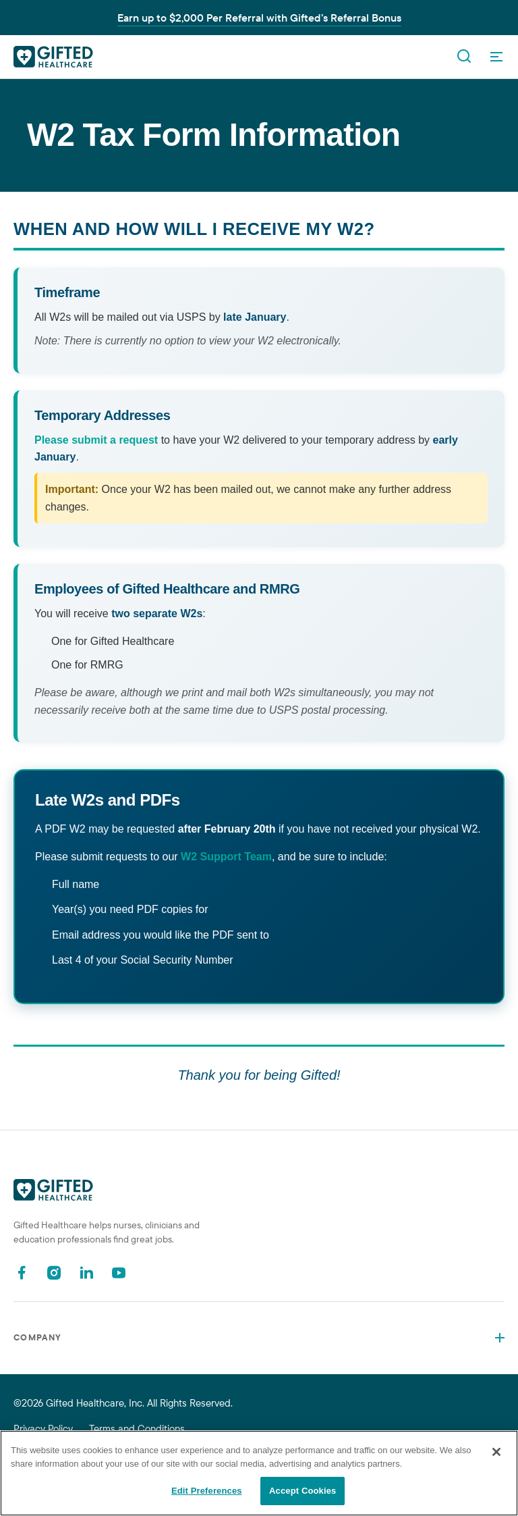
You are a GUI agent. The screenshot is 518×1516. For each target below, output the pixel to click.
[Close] (496, 1452)
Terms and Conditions (137, 1428)
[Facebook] (21, 1272)
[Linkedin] (86, 1272)
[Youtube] (119, 1272)
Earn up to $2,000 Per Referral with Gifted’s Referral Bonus (259, 17)
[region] (259, 1473)
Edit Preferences (206, 1491)
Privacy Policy (43, 1428)
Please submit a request (96, 440)
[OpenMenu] (496, 57)
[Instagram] (54, 1272)
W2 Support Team (226, 856)
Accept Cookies (302, 1491)
